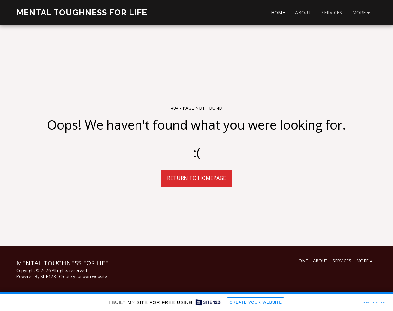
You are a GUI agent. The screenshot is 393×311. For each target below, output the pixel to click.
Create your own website (83, 276)
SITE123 (48, 276)
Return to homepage (196, 177)
